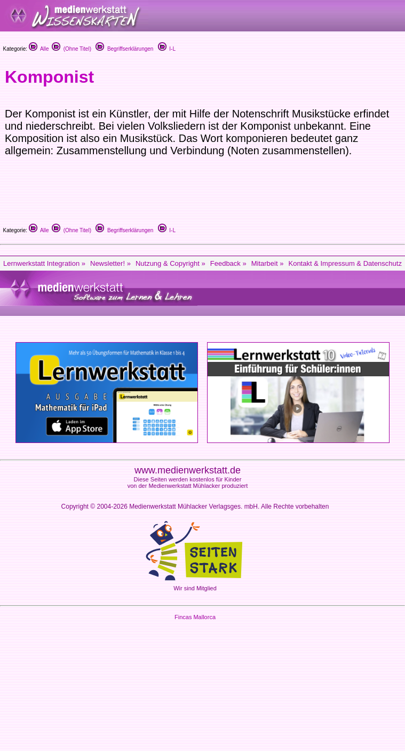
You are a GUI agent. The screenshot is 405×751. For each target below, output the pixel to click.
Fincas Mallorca (195, 617)
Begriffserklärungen (124, 49)
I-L (167, 49)
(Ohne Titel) (71, 49)
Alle (39, 49)
